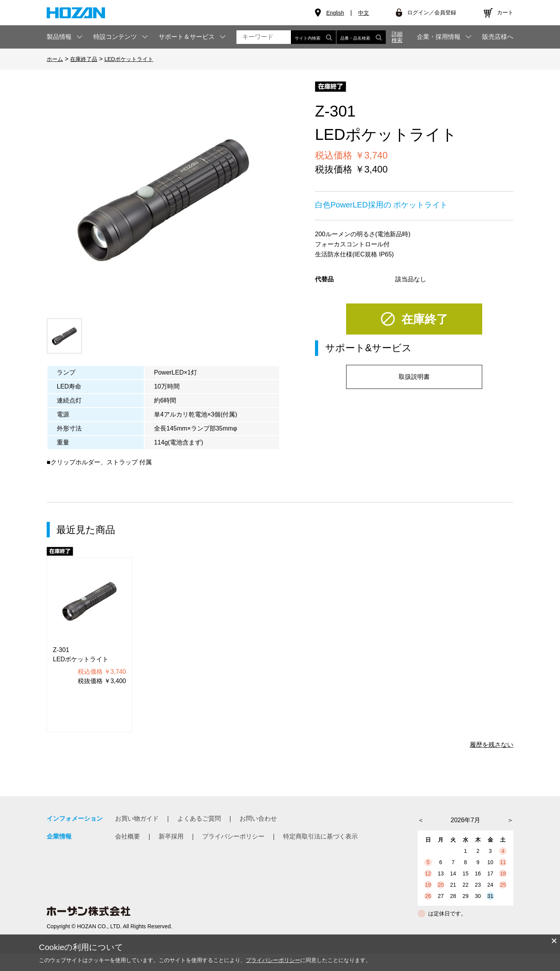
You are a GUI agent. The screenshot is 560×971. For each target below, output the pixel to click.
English (335, 13)
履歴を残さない (491, 744)
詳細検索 (397, 37)
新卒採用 (171, 836)
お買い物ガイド (137, 818)
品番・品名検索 (361, 37)
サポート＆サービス (187, 36)
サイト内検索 (313, 37)
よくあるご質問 (199, 818)
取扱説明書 (414, 376)
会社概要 (127, 836)
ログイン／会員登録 (431, 12)
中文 (363, 13)
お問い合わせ (258, 818)
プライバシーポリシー (233, 836)
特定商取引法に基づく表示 (320, 836)
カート (505, 12)
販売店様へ (497, 37)
